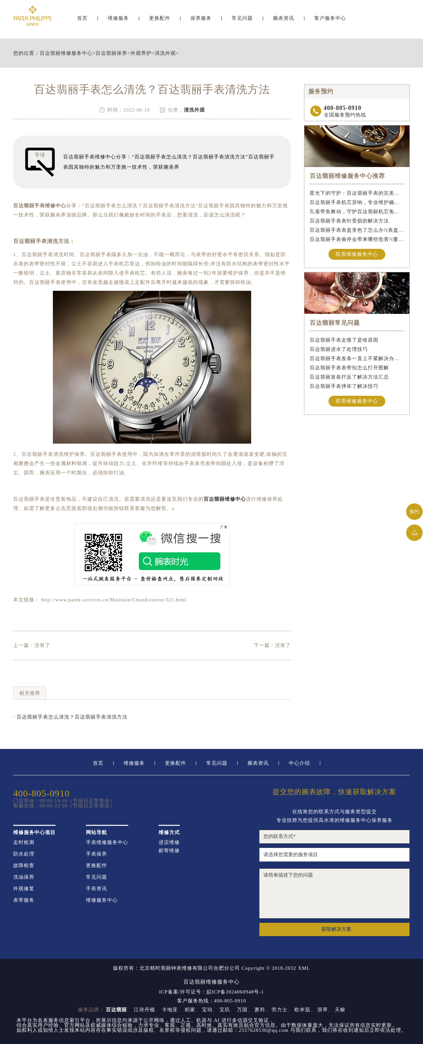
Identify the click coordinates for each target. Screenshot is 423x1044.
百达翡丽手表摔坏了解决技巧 (344, 386)
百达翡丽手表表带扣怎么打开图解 (349, 367)
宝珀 (207, 1009)
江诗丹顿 (144, 1009)
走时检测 (23, 842)
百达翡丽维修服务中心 (66, 53)
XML (304, 968)
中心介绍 (299, 763)
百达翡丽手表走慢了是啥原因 (344, 340)
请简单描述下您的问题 (334, 893)
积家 (190, 1009)
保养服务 (201, 22)
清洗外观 (165, 53)
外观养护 (141, 53)
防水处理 (23, 854)
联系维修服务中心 (357, 254)
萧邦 (259, 1009)
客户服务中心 (330, 22)
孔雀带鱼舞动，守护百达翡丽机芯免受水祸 (357, 211)
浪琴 (322, 1009)
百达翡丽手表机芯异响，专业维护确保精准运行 (357, 202)
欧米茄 (302, 1009)
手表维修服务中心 (107, 842)
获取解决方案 (336, 929)
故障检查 (23, 865)
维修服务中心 (102, 900)
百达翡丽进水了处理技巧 (339, 349)
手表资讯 (96, 888)
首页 (82, 22)
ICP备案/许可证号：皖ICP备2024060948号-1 (211, 992)
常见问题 (242, 22)
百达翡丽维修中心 (225, 499)
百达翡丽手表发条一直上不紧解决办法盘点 (357, 358)
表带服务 (23, 900)
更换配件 (159, 22)
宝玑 (224, 1009)
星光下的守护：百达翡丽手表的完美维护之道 (357, 193)
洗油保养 (23, 877)
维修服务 (118, 22)
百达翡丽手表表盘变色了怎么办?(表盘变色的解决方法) (357, 230)
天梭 (340, 1009)
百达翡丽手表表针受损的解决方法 (349, 220)
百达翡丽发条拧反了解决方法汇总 (349, 377)
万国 (242, 1009)
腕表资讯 (283, 22)
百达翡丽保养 (111, 53)
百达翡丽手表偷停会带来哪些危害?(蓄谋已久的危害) (357, 239)
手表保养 (96, 854)
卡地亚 (170, 1009)
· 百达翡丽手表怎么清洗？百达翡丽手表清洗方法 (70, 717)
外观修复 (23, 888)
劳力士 (280, 1009)
